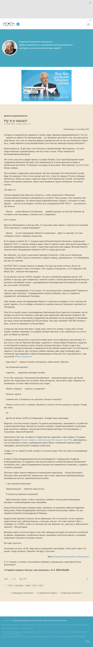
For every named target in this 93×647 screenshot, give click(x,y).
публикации (19, 585)
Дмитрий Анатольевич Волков (54, 620)
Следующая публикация (72, 593)
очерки (27, 585)
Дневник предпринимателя (15, 116)
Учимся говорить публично (33, 440)
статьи (10, 585)
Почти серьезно (23, 356)
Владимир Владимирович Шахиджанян (71, 557)
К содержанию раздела (47, 593)
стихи (35, 585)
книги (41, 585)
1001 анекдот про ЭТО (60, 440)
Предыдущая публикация (22, 593)
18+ (90, 20)
